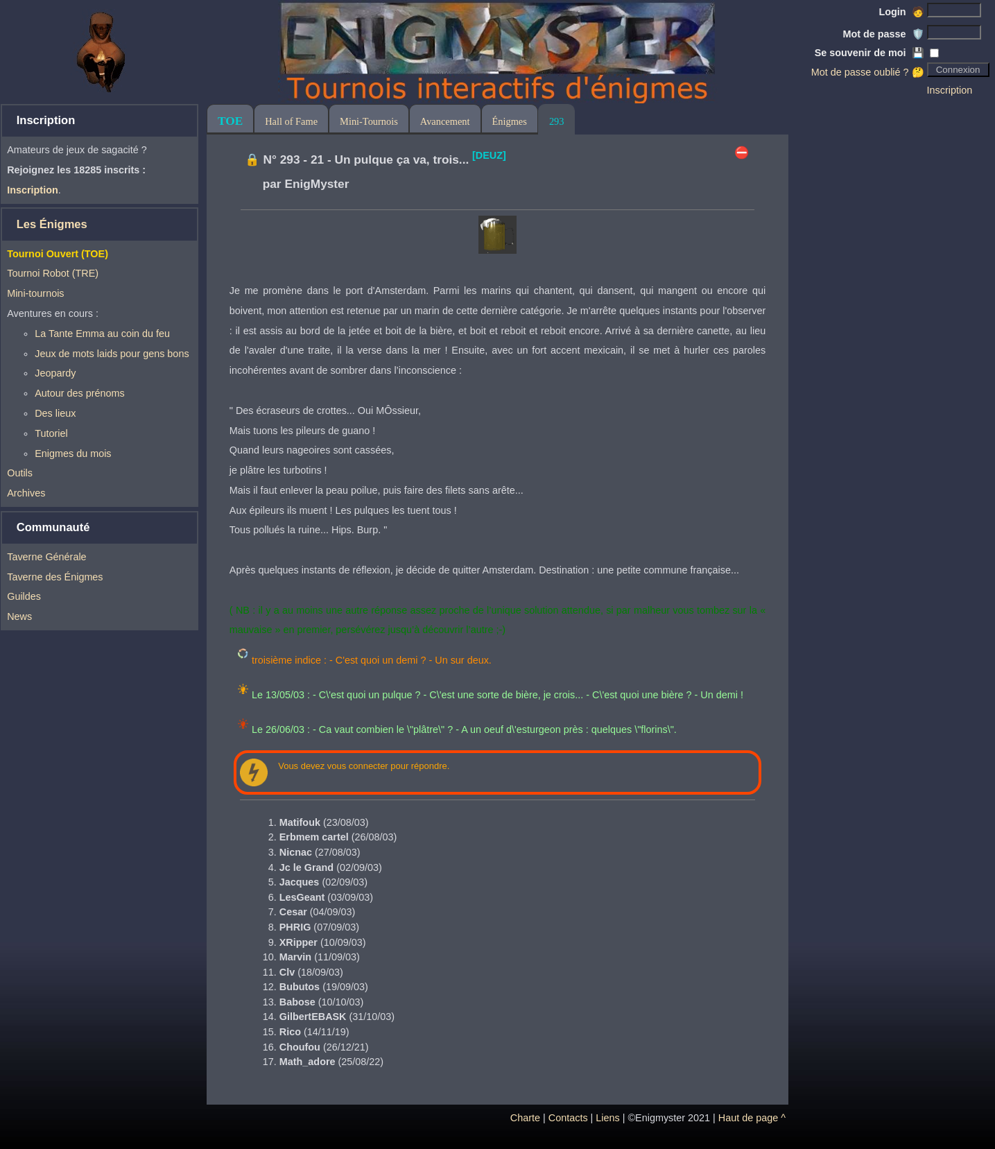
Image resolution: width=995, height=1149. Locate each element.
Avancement (445, 121)
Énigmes (509, 121)
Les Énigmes (52, 224)
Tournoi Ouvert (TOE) (57, 253)
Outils (20, 472)
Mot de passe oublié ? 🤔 (867, 72)
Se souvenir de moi (869, 52)
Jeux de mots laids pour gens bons (112, 353)
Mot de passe (883, 34)
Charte (525, 1117)
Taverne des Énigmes (55, 576)
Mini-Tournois (369, 121)
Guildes (24, 596)
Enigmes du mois (73, 453)
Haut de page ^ (752, 1117)
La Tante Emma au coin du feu (102, 333)
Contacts (568, 1117)
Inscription (950, 90)
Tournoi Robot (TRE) (52, 273)
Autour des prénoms (80, 393)
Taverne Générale (46, 556)
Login (901, 11)
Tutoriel (51, 433)
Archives (26, 493)
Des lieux (55, 413)
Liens (607, 1117)
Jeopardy (55, 373)
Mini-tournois (35, 293)
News (19, 616)
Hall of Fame (291, 121)
